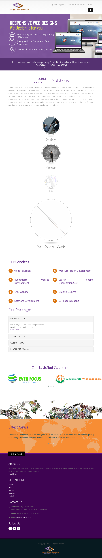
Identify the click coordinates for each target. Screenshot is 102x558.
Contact (11, 496)
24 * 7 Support (58, 5)
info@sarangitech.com (24, 517)
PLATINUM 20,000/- (19, 349)
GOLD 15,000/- (17, 343)
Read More (12, 474)
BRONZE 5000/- (17, 318)
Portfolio (11, 490)
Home (10, 485)
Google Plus (18, 528)
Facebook (10, 528)
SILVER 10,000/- (17, 336)
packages (11, 493)
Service (10, 487)
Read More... (15, 330)
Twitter (14, 528)
